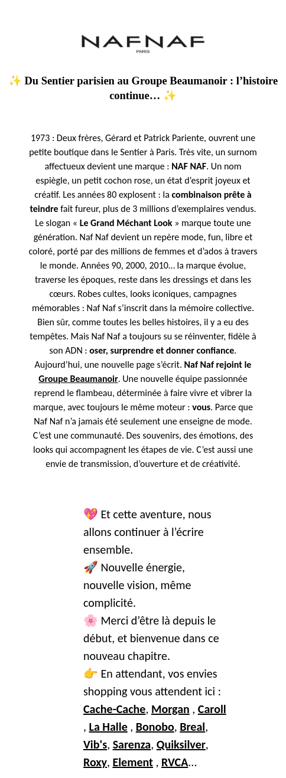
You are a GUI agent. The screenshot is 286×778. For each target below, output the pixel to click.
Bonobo (155, 727)
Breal (192, 727)
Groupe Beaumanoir (78, 378)
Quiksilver (181, 744)
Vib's (95, 744)
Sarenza (132, 744)
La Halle (108, 727)
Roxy (95, 762)
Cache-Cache (114, 709)
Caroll (212, 709)
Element (132, 762)
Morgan (170, 709)
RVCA (174, 762)
